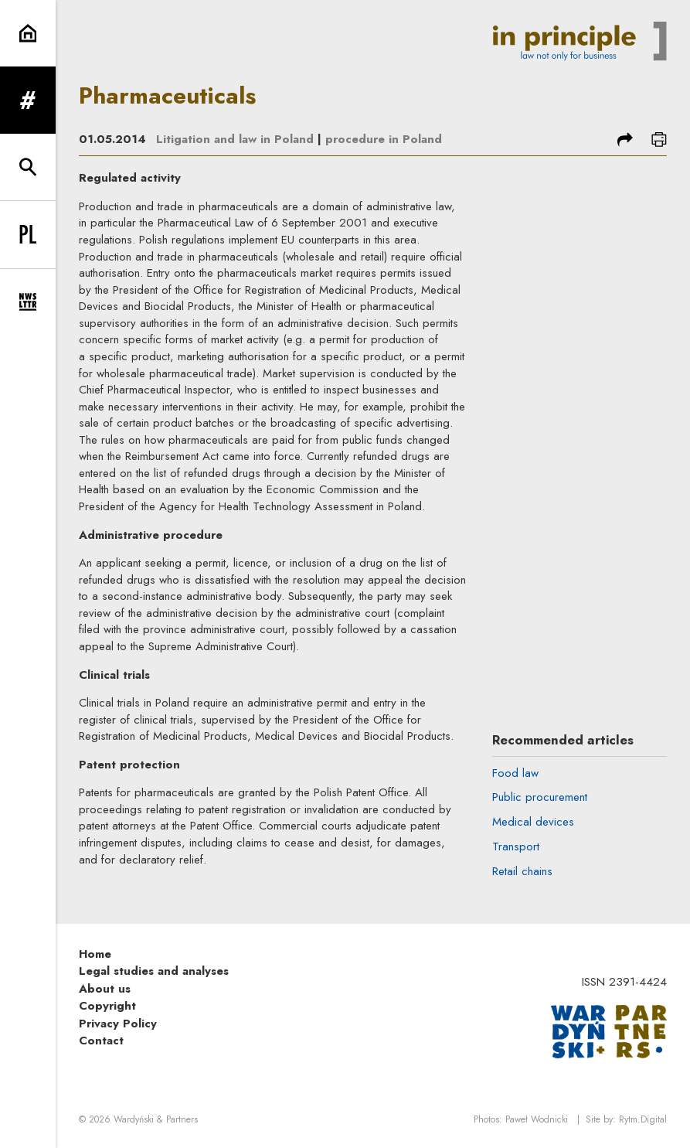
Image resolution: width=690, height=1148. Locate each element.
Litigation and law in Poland (235, 139)
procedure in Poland (383, 139)
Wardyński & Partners (156, 1119)
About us (105, 988)
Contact (101, 1040)
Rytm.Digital (643, 1119)
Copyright (107, 1005)
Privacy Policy (118, 1023)
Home (95, 953)
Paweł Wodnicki (536, 1119)
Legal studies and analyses (154, 970)
